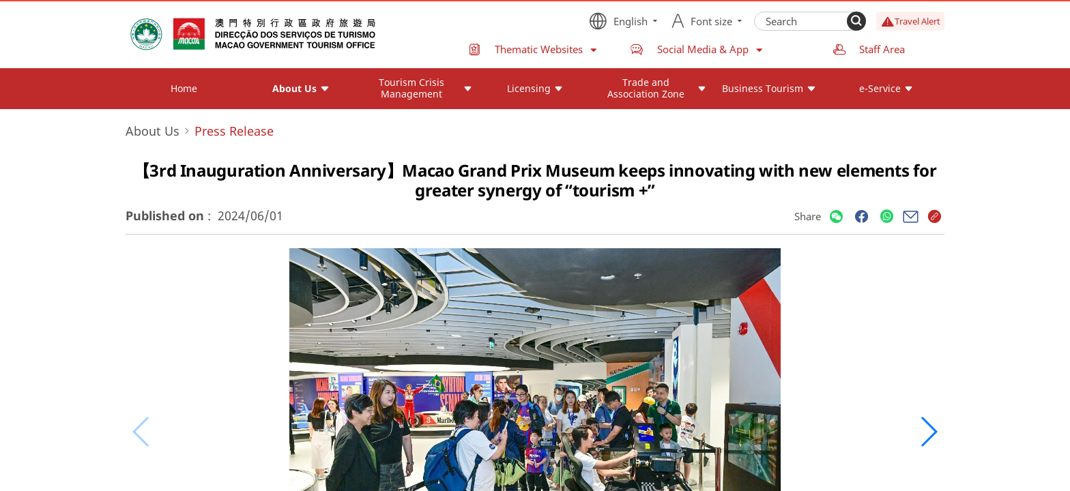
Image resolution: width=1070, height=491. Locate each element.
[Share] (836, 217)
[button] (928, 432)
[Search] (856, 21)
